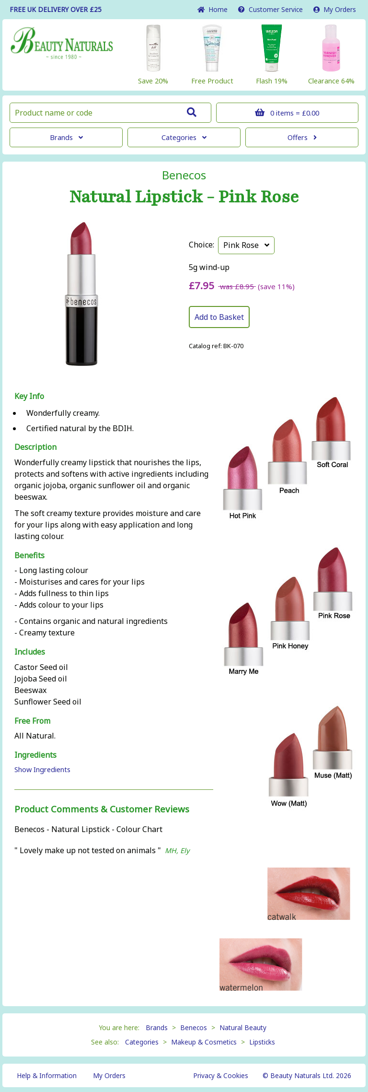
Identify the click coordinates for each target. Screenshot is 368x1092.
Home (212, 9)
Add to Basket (219, 317)
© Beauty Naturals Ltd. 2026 (307, 1075)
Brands (66, 137)
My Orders (334, 9)
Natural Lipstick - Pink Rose (184, 197)
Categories (184, 137)
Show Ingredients (42, 769)
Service (270, 9)
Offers (302, 137)
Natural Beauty (242, 1027)
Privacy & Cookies (220, 1075)
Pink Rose (246, 245)
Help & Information (47, 1075)
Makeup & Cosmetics (204, 1041)
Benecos (184, 175)
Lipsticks (262, 1041)
